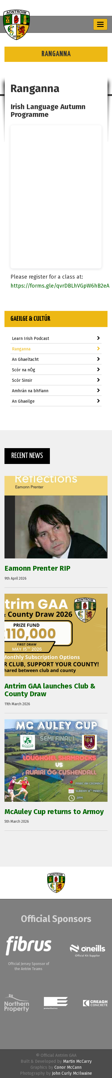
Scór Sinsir (56, 380)
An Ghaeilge (56, 401)
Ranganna (56, 349)
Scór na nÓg (56, 369)
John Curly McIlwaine (72, 1073)
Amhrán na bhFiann (56, 390)
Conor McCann (68, 1067)
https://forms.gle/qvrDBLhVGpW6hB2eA (59, 286)
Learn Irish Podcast (56, 338)
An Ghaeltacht (56, 359)
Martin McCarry (77, 1061)
